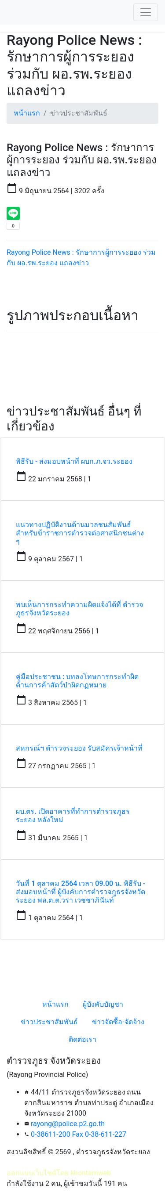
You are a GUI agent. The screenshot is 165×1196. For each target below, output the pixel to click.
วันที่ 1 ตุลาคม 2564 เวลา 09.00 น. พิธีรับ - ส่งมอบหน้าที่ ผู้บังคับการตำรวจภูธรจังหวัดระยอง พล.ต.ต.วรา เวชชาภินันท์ (80, 891)
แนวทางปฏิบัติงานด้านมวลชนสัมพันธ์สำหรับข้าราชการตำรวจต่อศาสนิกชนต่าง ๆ (80, 533)
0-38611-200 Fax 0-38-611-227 (78, 1134)
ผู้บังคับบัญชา (103, 1004)
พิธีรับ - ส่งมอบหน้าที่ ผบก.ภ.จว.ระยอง (74, 461)
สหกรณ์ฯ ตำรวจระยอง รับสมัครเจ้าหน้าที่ (79, 748)
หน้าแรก (27, 113)
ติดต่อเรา (82, 1039)
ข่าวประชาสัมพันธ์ (49, 1022)
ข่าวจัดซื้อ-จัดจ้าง (118, 1022)
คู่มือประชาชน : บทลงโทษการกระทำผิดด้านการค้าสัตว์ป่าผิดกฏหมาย (77, 680)
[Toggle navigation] (145, 12)
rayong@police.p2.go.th (68, 1124)
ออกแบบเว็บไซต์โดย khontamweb (59, 1173)
